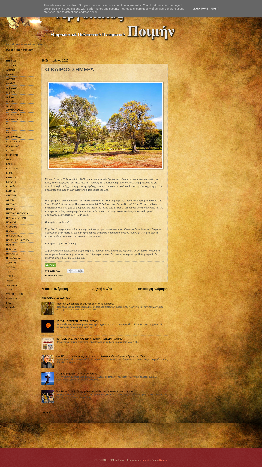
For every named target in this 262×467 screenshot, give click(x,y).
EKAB (9, 303)
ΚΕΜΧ (9, 173)
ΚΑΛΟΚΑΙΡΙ (12, 168)
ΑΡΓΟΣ (10, 97)
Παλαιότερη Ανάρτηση (152, 289)
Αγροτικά (10, 70)
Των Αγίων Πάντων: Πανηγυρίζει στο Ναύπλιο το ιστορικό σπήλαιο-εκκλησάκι (94, 391)
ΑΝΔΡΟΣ (11, 83)
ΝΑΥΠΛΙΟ (11, 204)
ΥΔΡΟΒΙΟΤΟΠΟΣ (15, 294)
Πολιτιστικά (11, 249)
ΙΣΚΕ (8, 159)
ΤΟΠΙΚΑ (10, 276)
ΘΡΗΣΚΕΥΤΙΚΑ (14, 141)
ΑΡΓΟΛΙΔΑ (11, 88)
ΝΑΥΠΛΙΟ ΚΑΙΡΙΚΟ (16, 218)
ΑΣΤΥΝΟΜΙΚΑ (13, 114)
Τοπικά (9, 280)
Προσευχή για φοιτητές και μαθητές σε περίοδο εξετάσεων (85, 303)
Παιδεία (10, 231)
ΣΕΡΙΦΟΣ (11, 262)
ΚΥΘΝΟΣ (11, 191)
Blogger (163, 460)
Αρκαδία (10, 101)
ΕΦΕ (8, 132)
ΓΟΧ (8, 123)
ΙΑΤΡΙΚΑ (10, 150)
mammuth (145, 460)
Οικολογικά (11, 226)
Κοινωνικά (11, 182)
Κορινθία (10, 186)
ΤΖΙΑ (8, 271)
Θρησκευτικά (12, 146)
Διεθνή (9, 128)
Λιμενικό (10, 200)
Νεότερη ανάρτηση (54, 289)
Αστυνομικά (12, 119)
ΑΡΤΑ (9, 106)
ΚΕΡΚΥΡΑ (11, 177)
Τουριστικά (11, 285)
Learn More (200, 8)
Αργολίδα (11, 92)
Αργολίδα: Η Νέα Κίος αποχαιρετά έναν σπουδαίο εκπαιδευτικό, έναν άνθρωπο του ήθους (101, 356)
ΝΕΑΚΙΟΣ (11, 222)
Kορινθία (10, 307)
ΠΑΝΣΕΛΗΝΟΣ (14, 235)
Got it (215, 8)
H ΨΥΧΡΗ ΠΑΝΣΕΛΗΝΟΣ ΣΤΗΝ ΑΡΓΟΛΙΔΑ (78, 321)
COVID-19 (11, 298)
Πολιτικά (10, 244)
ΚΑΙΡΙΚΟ (58, 275)
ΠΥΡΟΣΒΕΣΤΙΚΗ (15, 253)
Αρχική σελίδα (102, 289)
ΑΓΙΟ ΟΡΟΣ (12, 65)
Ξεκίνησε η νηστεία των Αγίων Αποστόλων (77, 373)
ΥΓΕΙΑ (9, 289)
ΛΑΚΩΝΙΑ (11, 195)
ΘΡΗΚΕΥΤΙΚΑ (13, 137)
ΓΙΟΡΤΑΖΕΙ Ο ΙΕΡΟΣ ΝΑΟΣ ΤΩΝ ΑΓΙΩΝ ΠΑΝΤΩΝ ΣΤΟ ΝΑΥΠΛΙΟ (89, 338)
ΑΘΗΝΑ (10, 74)
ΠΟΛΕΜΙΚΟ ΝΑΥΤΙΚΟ (17, 240)
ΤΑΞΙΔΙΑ (10, 267)
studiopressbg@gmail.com (19, 49)
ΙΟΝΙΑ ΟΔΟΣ (12, 155)
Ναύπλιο (10, 209)
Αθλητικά (10, 79)
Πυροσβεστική (13, 258)
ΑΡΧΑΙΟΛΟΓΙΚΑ (14, 110)
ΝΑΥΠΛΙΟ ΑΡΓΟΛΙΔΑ (17, 213)
